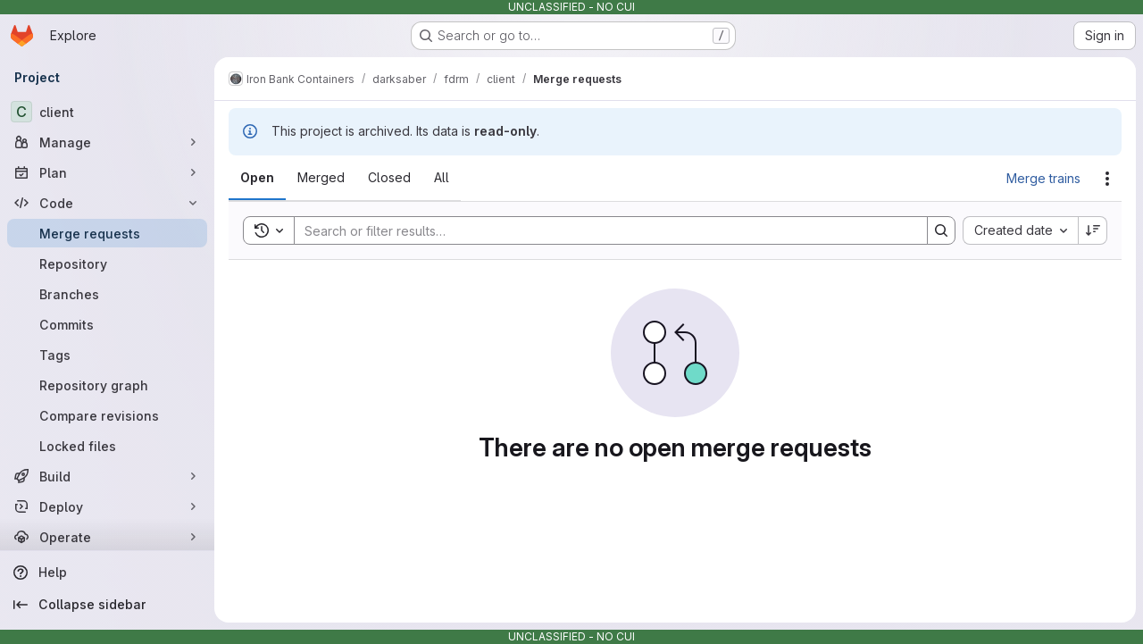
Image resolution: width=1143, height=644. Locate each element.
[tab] (257, 177)
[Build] (107, 476)
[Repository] (107, 263)
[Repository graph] (107, 385)
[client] (107, 111)
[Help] (107, 572)
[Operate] (107, 537)
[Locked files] (107, 445)
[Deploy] (107, 506)
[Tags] (107, 354)
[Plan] (107, 172)
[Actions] (1107, 178)
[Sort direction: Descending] (1093, 230)
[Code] (107, 202)
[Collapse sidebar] (107, 604)
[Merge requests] (107, 233)
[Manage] (107, 142)
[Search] (602, 230)
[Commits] (107, 324)
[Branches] (107, 294)
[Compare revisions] (107, 415)
